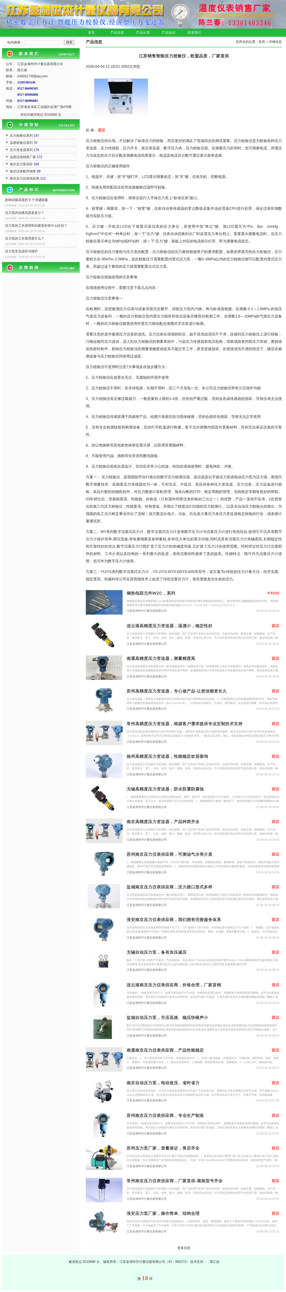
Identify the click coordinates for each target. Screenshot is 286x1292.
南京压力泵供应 (21, 164)
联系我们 (194, 32)
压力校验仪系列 (21, 135)
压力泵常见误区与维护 (21, 251)
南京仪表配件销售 (23, 171)
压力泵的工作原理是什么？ (24, 238)
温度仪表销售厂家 (23, 157)
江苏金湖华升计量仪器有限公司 (147, 610)
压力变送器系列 (21, 150)
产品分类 (143, 32)
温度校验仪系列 (21, 142)
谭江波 (214, 1261)
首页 (91, 32)
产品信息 (117, 32)
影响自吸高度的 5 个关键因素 (26, 200)
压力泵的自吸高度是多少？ (24, 212)
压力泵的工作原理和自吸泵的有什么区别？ (36, 225)
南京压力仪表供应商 (24, 178)
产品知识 (169, 32)
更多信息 (183, 1248)
